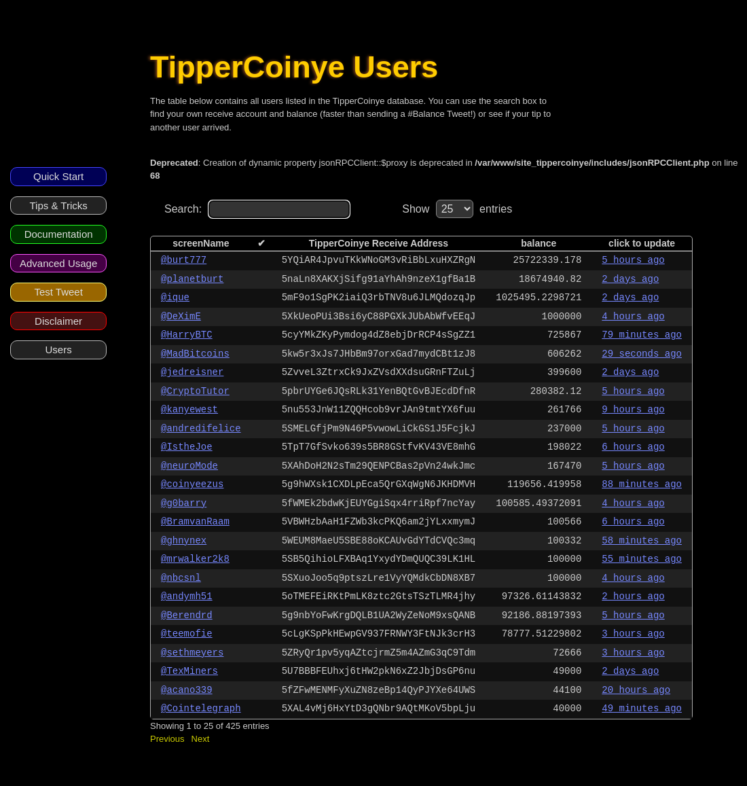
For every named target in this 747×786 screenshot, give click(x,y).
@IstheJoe (187, 447)
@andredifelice (201, 428)
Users (58, 349)
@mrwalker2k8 (195, 559)
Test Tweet (58, 292)
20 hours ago (636, 690)
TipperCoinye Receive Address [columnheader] (378, 243)
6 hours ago (633, 447)
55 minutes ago (642, 559)
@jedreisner (192, 372)
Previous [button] (167, 739)
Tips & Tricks (58, 205)
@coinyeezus (192, 484)
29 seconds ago (642, 354)
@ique (175, 297)
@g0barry (183, 503)
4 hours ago (633, 316)
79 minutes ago (642, 334)
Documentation (58, 234)
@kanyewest (189, 409)
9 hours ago (633, 409)
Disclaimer (58, 321)
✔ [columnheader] (261, 243)
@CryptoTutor (195, 391)
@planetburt (192, 279)
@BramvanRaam (195, 521)
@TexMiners (189, 671)
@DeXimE (181, 316)
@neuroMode (189, 466)
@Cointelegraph (201, 708)
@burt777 (183, 260)
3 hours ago (633, 633)
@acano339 (187, 690)
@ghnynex (183, 540)
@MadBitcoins (195, 354)
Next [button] (201, 739)
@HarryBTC (187, 334)
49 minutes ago (642, 708)
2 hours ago (633, 596)
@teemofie (187, 633)
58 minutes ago (642, 540)
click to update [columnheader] (641, 243)
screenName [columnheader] (200, 243)
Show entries (457, 209)
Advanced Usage (58, 263)
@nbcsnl (181, 578)
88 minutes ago (642, 484)
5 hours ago (633, 260)
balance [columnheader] (538, 243)
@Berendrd (187, 615)
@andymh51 (187, 596)
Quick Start (58, 176)
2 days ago (630, 279)
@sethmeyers (192, 652)
